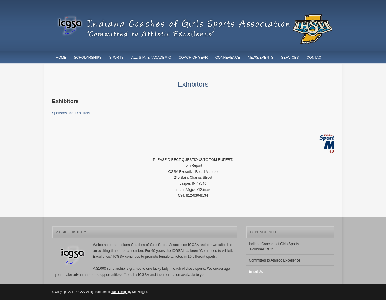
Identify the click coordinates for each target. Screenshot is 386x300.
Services (290, 57)
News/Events (260, 57)
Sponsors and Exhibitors (71, 113)
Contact (315, 57)
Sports (116, 57)
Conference (227, 57)
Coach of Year (193, 57)
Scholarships (88, 57)
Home (61, 57)
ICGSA (193, 29)
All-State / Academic (151, 57)
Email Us (256, 271)
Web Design (119, 292)
